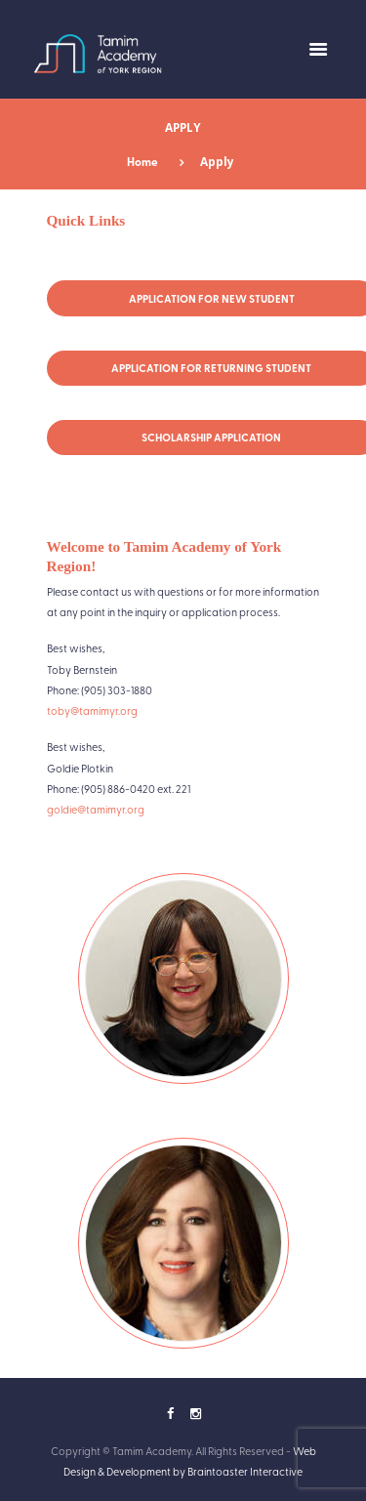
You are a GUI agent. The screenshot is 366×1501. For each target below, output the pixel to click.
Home (142, 161)
